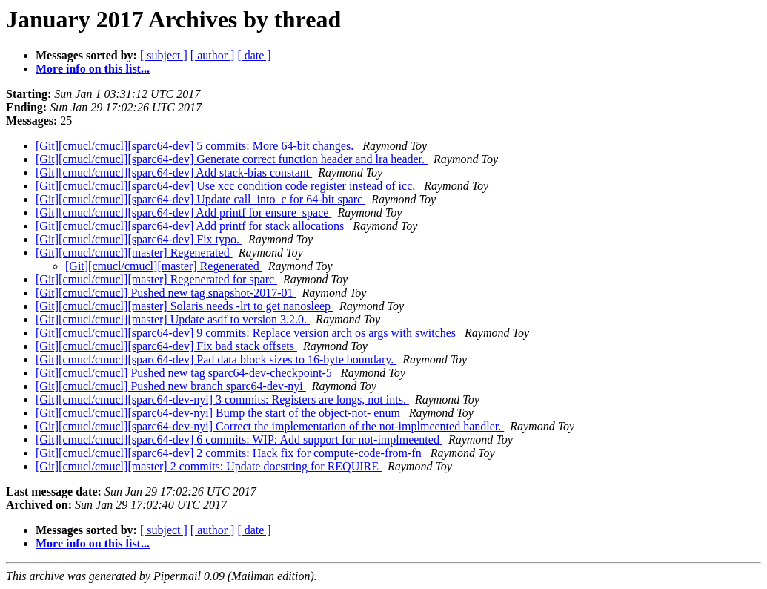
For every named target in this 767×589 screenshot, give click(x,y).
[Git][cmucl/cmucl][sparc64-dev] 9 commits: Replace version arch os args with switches (247, 332)
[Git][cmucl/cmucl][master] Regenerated (134, 252)
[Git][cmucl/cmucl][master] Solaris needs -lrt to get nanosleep (184, 306)
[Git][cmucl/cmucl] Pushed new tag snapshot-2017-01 (166, 292)
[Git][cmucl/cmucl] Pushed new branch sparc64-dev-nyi (171, 386)
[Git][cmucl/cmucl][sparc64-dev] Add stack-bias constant (174, 172)
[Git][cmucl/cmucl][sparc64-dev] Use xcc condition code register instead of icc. (227, 186)
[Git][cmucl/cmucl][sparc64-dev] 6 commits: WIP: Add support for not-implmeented (239, 439)
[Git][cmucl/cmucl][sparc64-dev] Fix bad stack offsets (166, 346)
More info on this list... (93, 68)
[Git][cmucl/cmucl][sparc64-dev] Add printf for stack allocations (191, 226)
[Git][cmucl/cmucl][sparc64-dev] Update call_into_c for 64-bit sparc (200, 199)
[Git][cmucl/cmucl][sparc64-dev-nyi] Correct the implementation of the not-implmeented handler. (270, 426)
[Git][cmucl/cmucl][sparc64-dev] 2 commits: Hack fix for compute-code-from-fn (230, 453)
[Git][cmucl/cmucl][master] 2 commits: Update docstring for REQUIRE (209, 466)
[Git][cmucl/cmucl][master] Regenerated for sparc (156, 279)
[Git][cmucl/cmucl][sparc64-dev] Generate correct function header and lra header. (232, 159)
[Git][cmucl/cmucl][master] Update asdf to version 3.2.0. (173, 319)
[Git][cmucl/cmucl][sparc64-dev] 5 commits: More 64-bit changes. (196, 145)
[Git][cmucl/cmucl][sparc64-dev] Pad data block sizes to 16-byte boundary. (216, 359)
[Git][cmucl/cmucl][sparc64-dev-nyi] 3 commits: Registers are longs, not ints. (222, 399)
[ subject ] (163, 55)
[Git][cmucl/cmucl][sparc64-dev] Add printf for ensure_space (183, 212)
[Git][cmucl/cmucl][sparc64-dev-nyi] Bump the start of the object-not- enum (219, 413)
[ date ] (253, 55)
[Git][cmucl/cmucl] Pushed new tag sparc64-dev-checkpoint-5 (185, 372)
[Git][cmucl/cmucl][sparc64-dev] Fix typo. (139, 239)
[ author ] (212, 55)
